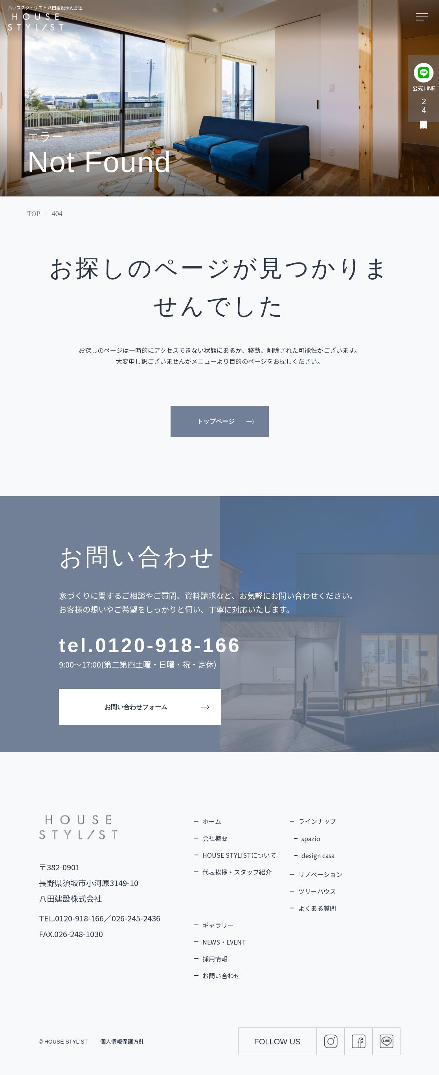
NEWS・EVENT (224, 942)
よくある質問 (317, 908)
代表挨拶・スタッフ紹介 (237, 872)
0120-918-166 (168, 646)
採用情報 (215, 958)
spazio (310, 838)
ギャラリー (218, 925)
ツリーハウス (317, 891)
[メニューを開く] (423, 17)
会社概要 (215, 838)
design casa (317, 855)
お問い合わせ (221, 975)
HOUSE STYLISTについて (239, 855)
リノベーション (320, 874)
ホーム (211, 821)
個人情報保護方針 (122, 1041)
